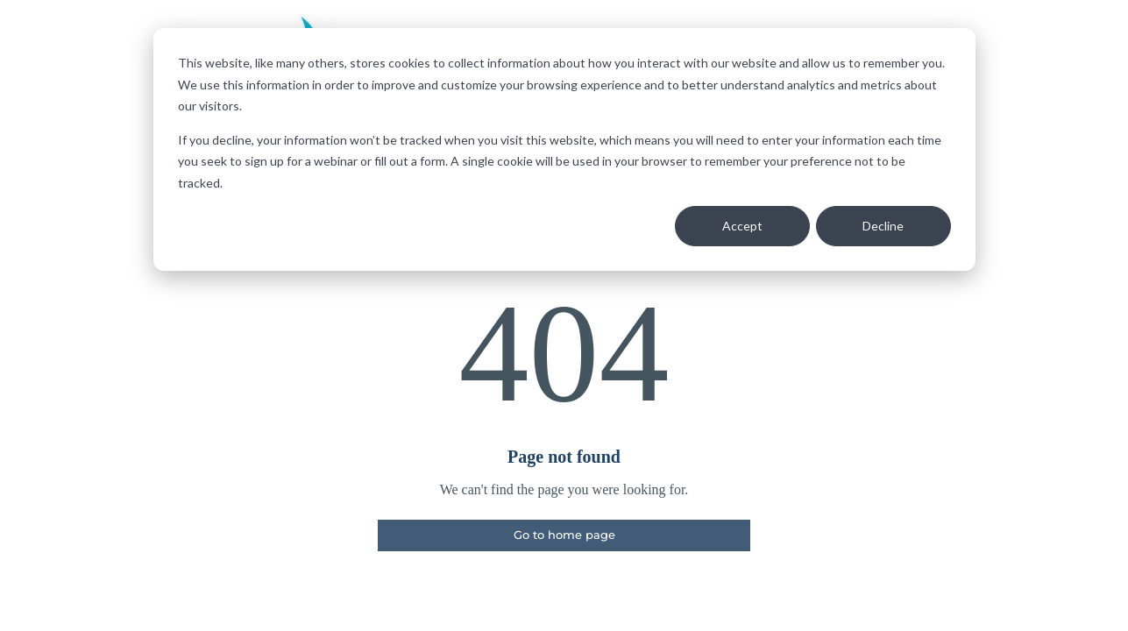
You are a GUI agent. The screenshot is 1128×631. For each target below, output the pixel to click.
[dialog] (564, 149)
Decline (883, 225)
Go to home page (564, 535)
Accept (742, 225)
